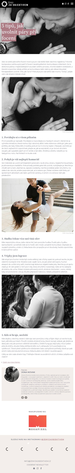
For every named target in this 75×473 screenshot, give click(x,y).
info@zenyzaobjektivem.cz (37, 461)
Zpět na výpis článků (11, 362)
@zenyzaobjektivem (52, 439)
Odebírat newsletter (37, 465)
